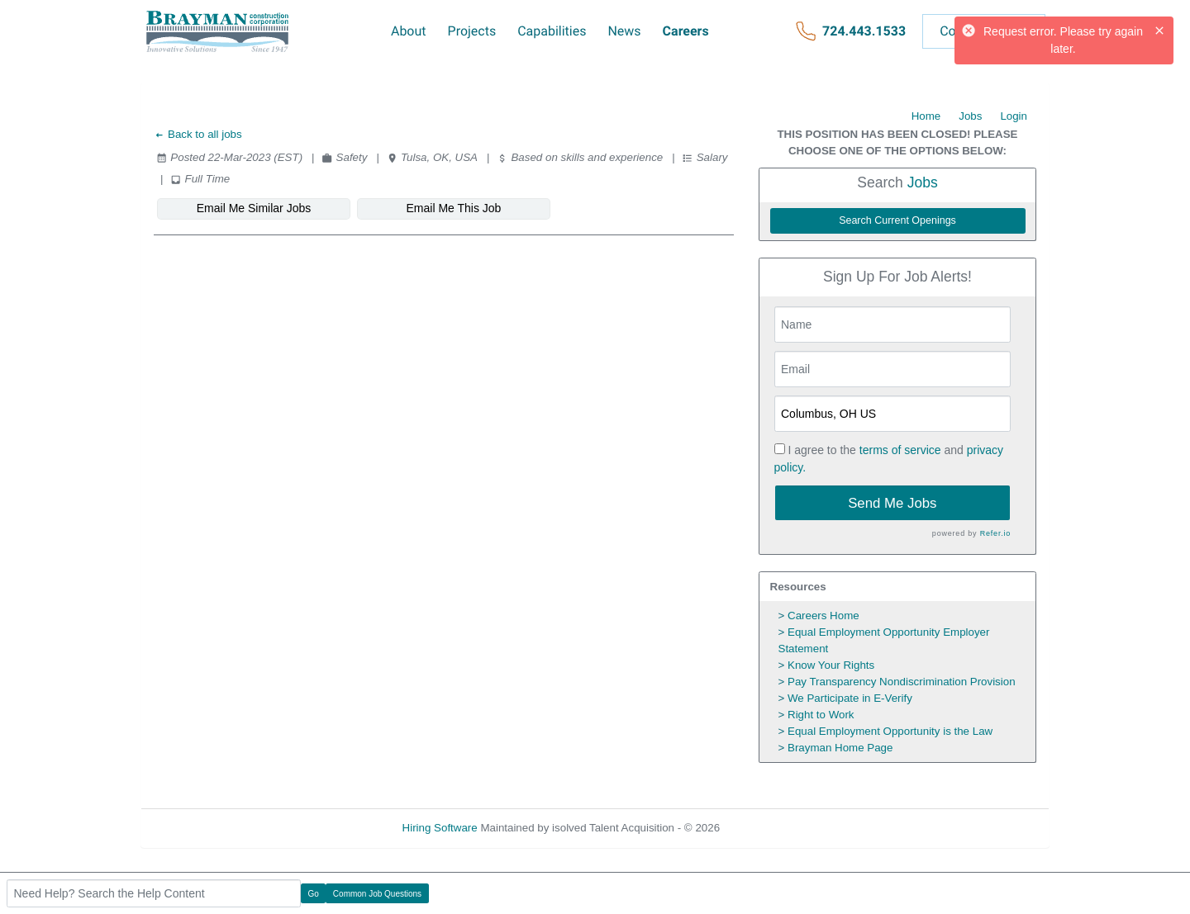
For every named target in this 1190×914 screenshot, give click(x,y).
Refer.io (995, 533)
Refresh (769, 828)
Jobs (970, 116)
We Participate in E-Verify (850, 698)
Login (1013, 116)
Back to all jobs (198, 134)
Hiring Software (440, 828)
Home (926, 116)
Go (313, 893)
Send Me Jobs (892, 503)
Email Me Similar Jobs (254, 208)
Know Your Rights (831, 665)
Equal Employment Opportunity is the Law (890, 731)
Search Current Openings (897, 220)
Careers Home (823, 615)
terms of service (900, 450)
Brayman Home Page (840, 747)
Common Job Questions (377, 893)
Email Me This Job (454, 208)
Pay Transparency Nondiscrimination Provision (902, 681)
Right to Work (821, 714)
